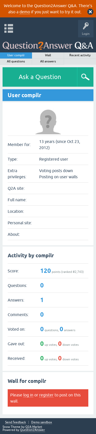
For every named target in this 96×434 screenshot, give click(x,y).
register (46, 395)
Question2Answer (32, 430)
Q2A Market (33, 427)
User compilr (16, 55)
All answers (48, 61)
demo (24, 11)
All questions (16, 61)
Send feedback (15, 422)
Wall (48, 55)
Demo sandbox (41, 422)
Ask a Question (40, 76)
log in (28, 395)
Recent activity (80, 55)
